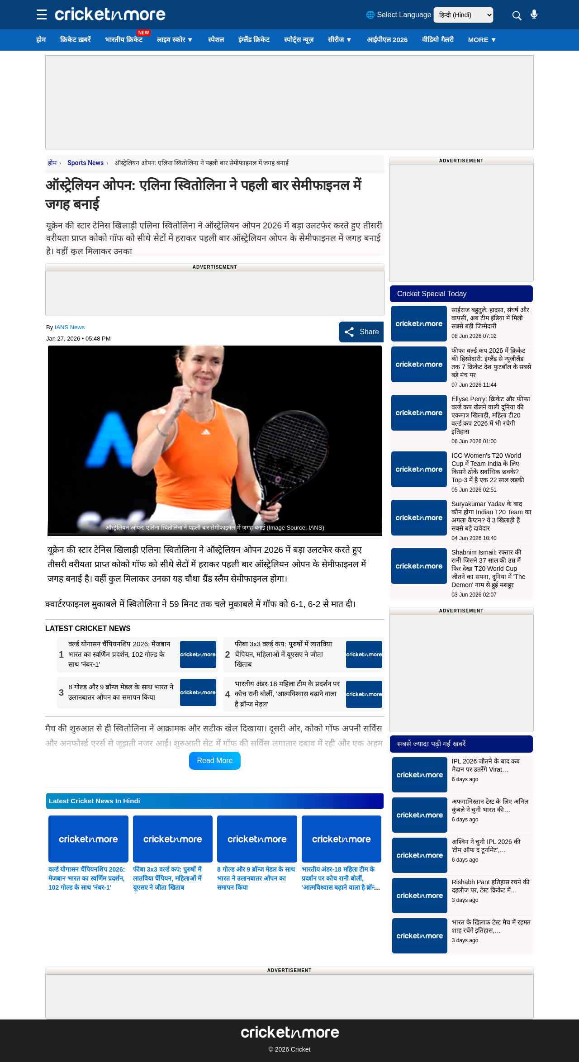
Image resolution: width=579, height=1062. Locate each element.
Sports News (85, 162)
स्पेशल (216, 39)
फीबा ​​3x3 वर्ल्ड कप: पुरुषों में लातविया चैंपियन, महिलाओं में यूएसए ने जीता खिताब (167, 878)
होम (41, 39)
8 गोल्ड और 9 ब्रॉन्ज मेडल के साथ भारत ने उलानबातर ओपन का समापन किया (256, 878)
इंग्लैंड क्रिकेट (254, 39)
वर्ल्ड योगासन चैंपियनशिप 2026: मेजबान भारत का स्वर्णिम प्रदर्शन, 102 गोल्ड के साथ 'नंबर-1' (86, 878)
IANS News (70, 327)
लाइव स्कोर (175, 39)
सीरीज (340, 39)
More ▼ (482, 39)
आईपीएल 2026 (387, 39)
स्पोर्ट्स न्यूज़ (298, 39)
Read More (215, 760)
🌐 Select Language (399, 15)
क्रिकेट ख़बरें (75, 39)
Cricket (301, 1049)
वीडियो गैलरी (437, 39)
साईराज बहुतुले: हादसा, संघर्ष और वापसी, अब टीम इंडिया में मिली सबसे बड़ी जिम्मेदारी (490, 318)
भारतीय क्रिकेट (123, 39)
